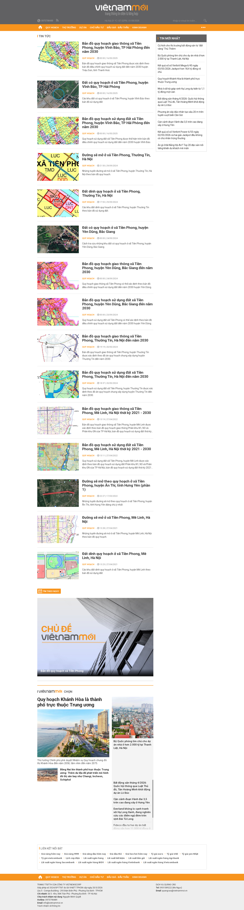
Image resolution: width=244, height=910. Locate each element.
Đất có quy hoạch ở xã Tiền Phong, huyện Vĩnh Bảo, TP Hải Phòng (115, 85)
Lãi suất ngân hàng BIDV (91, 862)
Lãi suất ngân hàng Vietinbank (124, 862)
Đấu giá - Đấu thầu (118, 27)
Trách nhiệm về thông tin (48, 906)
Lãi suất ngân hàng (94, 858)
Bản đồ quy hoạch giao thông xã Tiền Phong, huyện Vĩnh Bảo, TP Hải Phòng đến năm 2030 (116, 47)
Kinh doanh (139, 27)
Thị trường (69, 27)
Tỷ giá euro (157, 854)
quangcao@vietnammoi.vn (174, 891)
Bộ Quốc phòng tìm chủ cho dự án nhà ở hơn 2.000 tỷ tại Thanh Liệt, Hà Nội (132, 745)
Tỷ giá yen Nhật (190, 854)
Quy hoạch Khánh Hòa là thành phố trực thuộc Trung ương (69, 702)
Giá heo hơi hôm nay (136, 854)
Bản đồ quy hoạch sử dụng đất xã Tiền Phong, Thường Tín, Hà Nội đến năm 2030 (115, 374)
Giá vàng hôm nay (50, 854)
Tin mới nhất (169, 38)
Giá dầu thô (116, 854)
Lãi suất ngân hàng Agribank (164, 858)
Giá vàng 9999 (71, 854)
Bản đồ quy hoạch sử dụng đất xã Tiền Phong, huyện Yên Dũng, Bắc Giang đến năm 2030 (117, 304)
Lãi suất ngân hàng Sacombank (57, 862)
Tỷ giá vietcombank (51, 858)
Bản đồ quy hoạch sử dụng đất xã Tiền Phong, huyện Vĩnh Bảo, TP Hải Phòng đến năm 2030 (116, 123)
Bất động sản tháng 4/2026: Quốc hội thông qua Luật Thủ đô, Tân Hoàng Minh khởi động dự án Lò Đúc (132, 787)
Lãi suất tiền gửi (136, 858)
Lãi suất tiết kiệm (116, 858)
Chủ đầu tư (97, 27)
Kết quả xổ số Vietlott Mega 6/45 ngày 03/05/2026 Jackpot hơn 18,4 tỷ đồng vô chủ (179, 68)
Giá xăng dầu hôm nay (94, 854)
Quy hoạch (52, 27)
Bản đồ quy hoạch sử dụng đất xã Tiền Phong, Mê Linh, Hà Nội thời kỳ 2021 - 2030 (116, 447)
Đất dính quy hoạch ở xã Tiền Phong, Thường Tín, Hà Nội (111, 193)
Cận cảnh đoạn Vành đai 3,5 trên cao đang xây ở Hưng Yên (132, 801)
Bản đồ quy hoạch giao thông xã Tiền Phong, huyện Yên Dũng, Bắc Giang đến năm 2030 (117, 268)
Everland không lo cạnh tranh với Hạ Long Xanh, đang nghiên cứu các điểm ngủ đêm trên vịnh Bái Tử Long (132, 813)
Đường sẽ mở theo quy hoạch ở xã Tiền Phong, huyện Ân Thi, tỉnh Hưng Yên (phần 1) (116, 485)
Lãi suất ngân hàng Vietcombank (160, 862)
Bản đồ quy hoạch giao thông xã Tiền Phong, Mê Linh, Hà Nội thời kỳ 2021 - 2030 (116, 411)
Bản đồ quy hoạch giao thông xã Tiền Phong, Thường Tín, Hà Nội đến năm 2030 (115, 338)
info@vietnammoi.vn (53, 903)
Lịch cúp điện (73, 858)
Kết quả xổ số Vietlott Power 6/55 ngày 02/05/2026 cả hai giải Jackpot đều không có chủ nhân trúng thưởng (180, 135)
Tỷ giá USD (172, 854)
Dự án (83, 27)
